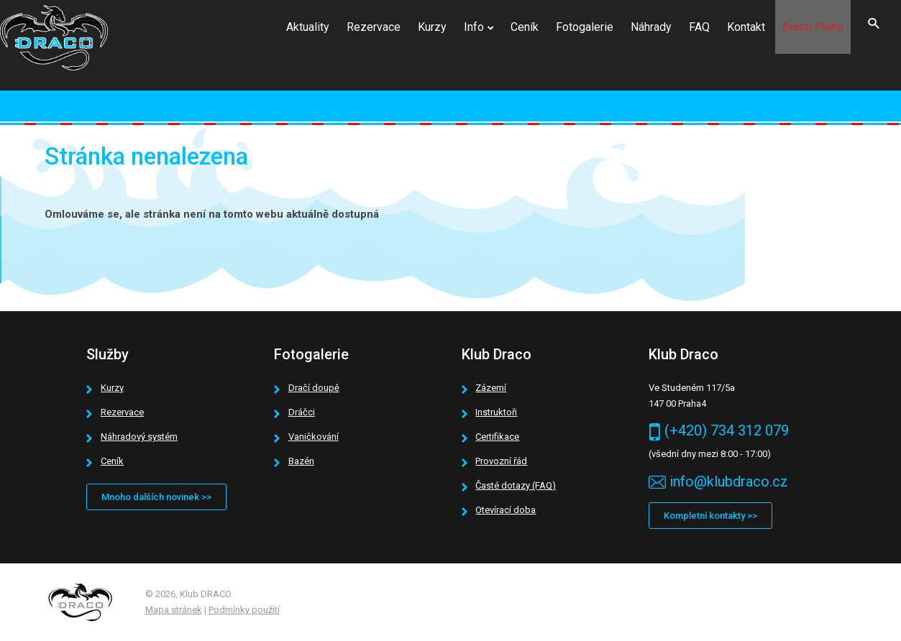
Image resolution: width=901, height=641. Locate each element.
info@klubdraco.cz (728, 481)
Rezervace (374, 27)
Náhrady (651, 27)
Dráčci (301, 412)
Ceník (525, 27)
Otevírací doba (505, 509)
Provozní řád (501, 461)
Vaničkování (313, 436)
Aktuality (307, 27)
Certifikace (497, 436)
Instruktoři (496, 412)
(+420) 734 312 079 (726, 430)
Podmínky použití (244, 609)
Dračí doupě (313, 387)
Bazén (301, 461)
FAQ (699, 27)
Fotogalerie (584, 27)
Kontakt (746, 27)
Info (474, 27)
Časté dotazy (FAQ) (515, 485)
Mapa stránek (173, 609)
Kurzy (432, 27)
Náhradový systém (139, 436)
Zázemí (490, 387)
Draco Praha (812, 27)
